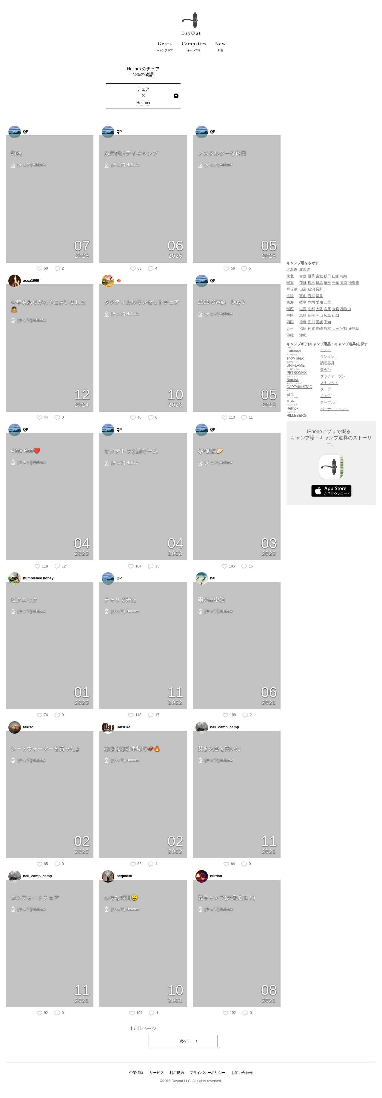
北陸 (290, 296)
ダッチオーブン (332, 376)
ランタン (327, 356)
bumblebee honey (30, 578)
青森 (302, 276)
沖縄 (290, 335)
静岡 (311, 302)
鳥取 (302, 315)
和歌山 (345, 309)
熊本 (327, 328)
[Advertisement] (331, 155)
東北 (290, 276)
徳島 (302, 322)
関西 (290, 309)
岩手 (311, 276)
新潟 (311, 289)
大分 (335, 328)
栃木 (311, 283)
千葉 (335, 283)
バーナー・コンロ (334, 409)
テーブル (327, 402)
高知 (327, 322)
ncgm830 (117, 876)
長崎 (319, 328)
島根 (311, 315)
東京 (343, 283)
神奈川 (353, 283)
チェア (325, 396)
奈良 (335, 309)
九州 (290, 328)
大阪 (319, 309)
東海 (290, 302)
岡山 (319, 315)
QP (18, 132)
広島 (327, 315)
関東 (290, 283)
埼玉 (327, 283)
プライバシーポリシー (207, 1073)
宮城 (319, 276)
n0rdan (208, 876)
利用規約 (177, 1073)
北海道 (291, 269)
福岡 (302, 328)
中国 (290, 315)
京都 (311, 309)
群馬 (319, 283)
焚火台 (325, 370)
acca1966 (23, 281)
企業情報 (136, 1073)
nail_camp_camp (217, 727)
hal (205, 578)
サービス (157, 1073)
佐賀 (311, 328)
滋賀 (302, 309)
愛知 (319, 302)
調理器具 (327, 363)
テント (325, 350)
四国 (290, 322)
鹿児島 (353, 328)
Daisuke (116, 727)
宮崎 (343, 328)
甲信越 (291, 289)
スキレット (329, 383)
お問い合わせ (242, 1073)
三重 (327, 302)
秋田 (327, 276)
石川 (311, 296)
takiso (20, 727)
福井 (319, 296)
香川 (311, 322)
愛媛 (319, 322)
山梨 (302, 289)
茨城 (302, 283)
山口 (335, 315)
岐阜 (302, 302)
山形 (335, 276)
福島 (343, 276)
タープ (325, 389)
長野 (319, 289)
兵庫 (327, 309)
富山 (302, 296)
